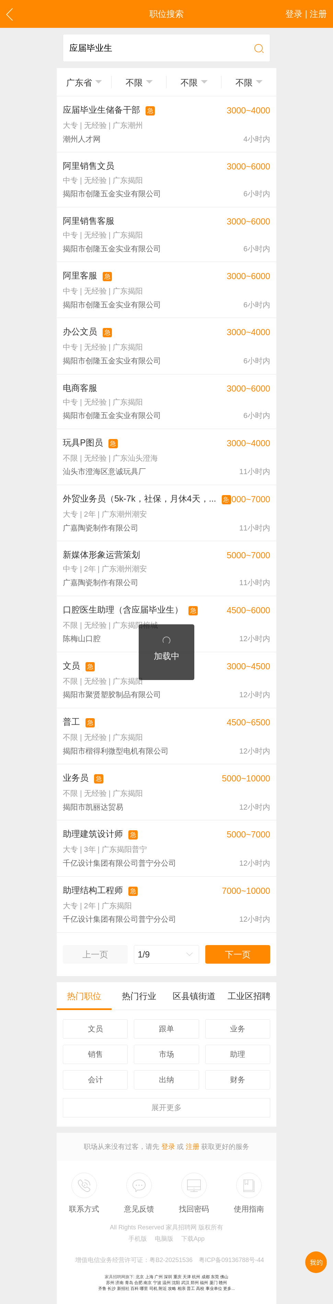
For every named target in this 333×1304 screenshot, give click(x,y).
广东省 (79, 82)
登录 (168, 1146)
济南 (119, 1282)
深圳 (168, 1276)
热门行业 (139, 996)
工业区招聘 (249, 996)
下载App (193, 1238)
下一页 (238, 954)
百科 (134, 1288)
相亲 (181, 1288)
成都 (206, 1276)
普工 (191, 1288)
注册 (192, 1146)
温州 (166, 1282)
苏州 (110, 1282)
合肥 (138, 1282)
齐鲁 (102, 1288)
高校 (200, 1288)
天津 (187, 1276)
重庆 (177, 1276)
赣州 (223, 1282)
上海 (149, 1276)
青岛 (129, 1282)
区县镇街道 (194, 996)
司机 (153, 1288)
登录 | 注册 (306, 14)
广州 (158, 1276)
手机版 (137, 1238)
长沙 (111, 1288)
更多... (229, 1288)
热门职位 (84, 996)
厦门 (213, 1282)
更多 (166, 1107)
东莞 (215, 1276)
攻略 (172, 1288)
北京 (140, 1276)
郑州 (195, 1282)
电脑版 (164, 1238)
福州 (204, 1282)
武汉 (185, 1282)
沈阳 (176, 1282)
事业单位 (214, 1288)
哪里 (144, 1288)
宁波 (157, 1282)
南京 (147, 1282)
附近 (163, 1288)
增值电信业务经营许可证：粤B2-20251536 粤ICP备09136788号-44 (169, 1260)
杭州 (196, 1276)
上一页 (95, 954)
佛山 (224, 1276)
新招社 (123, 1288)
